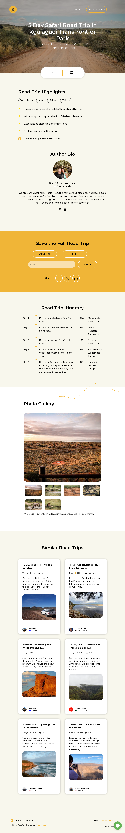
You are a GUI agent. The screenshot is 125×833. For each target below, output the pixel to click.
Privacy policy (109, 826)
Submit (87, 264)
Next (99, 406)
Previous (93, 406)
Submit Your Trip (96, 9)
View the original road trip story (42, 138)
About (78, 9)
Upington (51, 131)
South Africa (26, 100)
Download (45, 254)
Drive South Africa (43, 825)
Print (74, 254)
